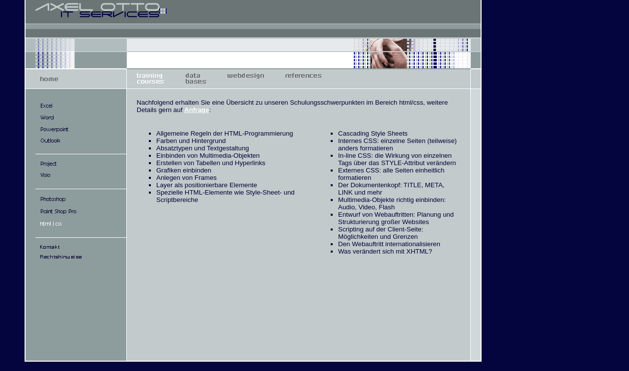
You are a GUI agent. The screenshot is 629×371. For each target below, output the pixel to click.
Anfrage (196, 110)
